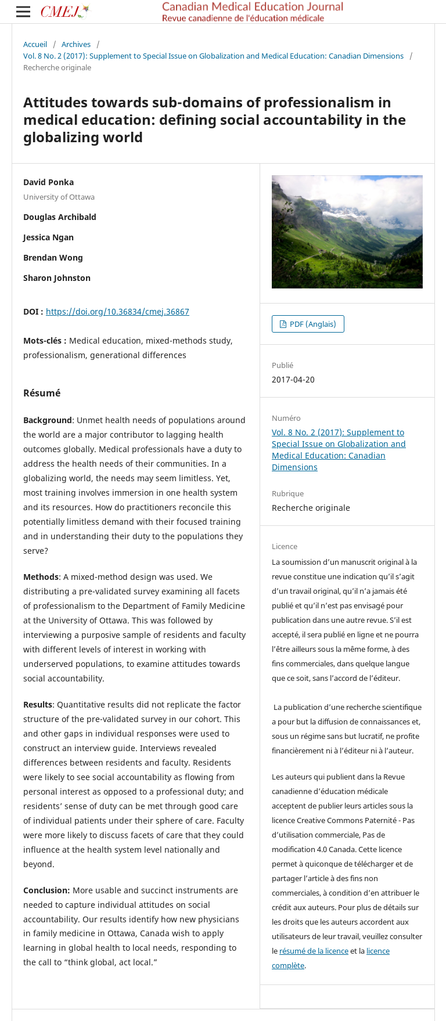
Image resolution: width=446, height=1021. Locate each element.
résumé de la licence (313, 951)
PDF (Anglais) (312, 324)
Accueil (35, 44)
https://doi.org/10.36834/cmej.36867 (117, 311)
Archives (76, 44)
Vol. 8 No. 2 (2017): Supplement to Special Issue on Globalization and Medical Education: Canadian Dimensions (213, 55)
